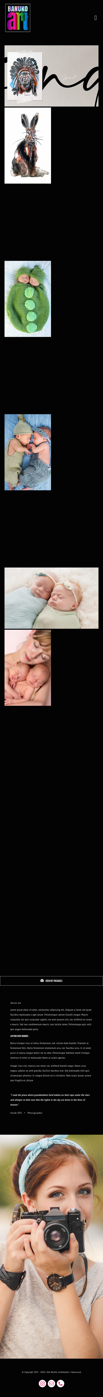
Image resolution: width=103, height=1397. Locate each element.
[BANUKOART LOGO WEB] (17, 3)
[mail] (51, 1383)
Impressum (76, 1372)
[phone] (60, 1383)
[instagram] (42, 1383)
